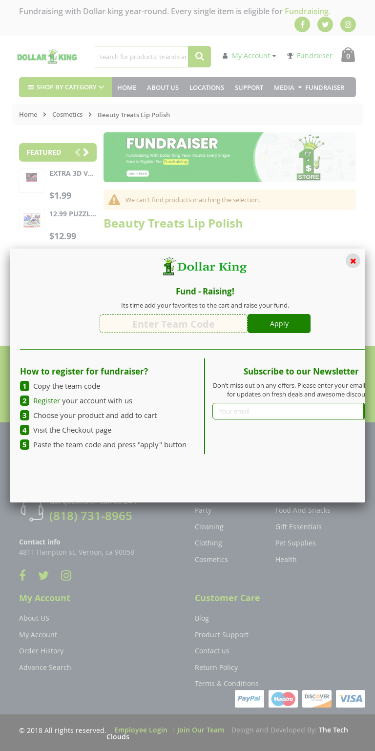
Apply (279, 323)
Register (46, 400)
